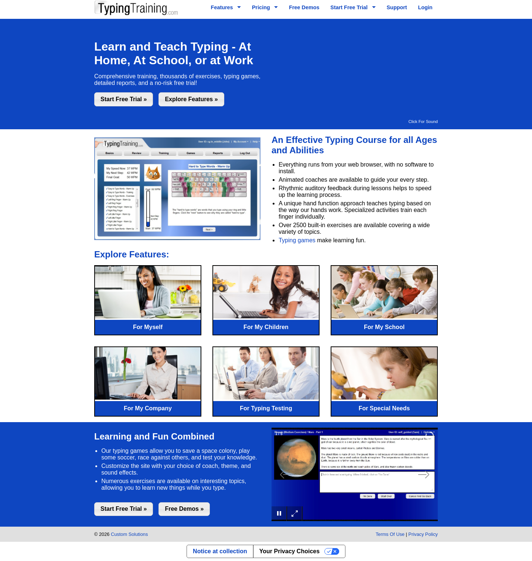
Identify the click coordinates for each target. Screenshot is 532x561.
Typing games (297, 240)
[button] (123, 99)
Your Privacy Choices (289, 551)
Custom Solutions (129, 534)
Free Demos (304, 7)
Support (397, 7)
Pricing (261, 7)
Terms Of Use (390, 534)
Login (425, 7)
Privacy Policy (423, 534)
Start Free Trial (349, 7)
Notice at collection (220, 551)
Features (222, 7)
